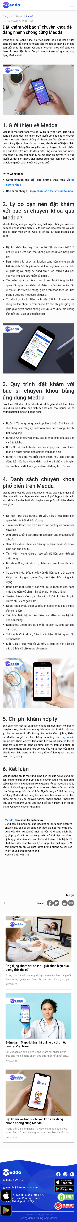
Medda (9, 820)
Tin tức (19, 16)
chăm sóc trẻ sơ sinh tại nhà (54, 191)
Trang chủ (7, 16)
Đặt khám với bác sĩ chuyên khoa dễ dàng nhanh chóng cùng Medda (34, 1121)
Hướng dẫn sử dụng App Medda (38, 1218)
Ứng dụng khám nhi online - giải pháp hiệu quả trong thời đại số (37, 967)
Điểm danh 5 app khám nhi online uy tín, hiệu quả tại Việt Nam (36, 1044)
